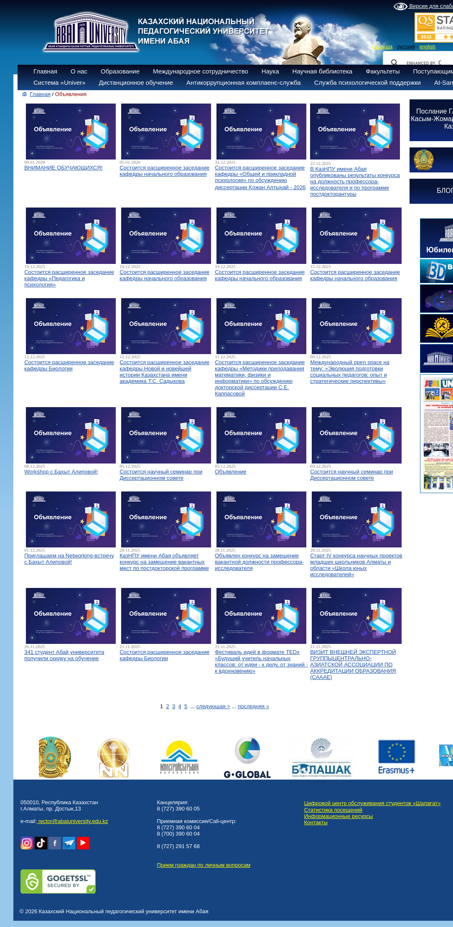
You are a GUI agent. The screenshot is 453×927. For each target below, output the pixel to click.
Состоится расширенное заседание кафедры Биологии (69, 365)
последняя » (253, 706)
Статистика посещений (333, 810)
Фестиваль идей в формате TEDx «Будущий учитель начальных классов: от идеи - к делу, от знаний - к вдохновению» (261, 661)
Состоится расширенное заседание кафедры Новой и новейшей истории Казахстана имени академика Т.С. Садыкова (164, 371)
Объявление (230, 472)
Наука (270, 71)
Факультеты (383, 71)
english (427, 47)
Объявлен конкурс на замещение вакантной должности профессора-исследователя (259, 561)
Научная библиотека (323, 71)
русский (406, 47)
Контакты (316, 822)
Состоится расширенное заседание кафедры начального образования (164, 171)
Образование (120, 71)
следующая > (213, 706)
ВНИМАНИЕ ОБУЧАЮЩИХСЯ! (63, 168)
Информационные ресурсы (338, 816)
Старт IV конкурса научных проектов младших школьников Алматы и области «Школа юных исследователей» (356, 564)
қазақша (382, 47)
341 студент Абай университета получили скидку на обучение (64, 655)
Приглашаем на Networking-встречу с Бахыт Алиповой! (69, 558)
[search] (424, 63)
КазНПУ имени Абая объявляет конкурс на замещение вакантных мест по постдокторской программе (164, 561)
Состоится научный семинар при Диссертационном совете (161, 475)
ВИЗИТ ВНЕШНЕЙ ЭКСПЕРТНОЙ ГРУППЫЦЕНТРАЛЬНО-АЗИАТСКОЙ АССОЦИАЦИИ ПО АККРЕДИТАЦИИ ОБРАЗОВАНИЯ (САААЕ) (353, 664)
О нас (79, 71)
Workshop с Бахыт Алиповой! (61, 472)
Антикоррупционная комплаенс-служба (243, 82)
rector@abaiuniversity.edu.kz (72, 821)
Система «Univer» (59, 82)
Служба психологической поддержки (367, 82)
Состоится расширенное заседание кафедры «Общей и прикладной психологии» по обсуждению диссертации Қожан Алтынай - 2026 (260, 177)
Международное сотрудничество (200, 71)
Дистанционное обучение (136, 82)
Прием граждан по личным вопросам (203, 865)
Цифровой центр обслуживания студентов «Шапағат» (372, 803)
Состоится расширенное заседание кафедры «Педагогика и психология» (69, 278)
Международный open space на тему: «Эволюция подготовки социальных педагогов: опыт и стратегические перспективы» (349, 371)
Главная (45, 71)
